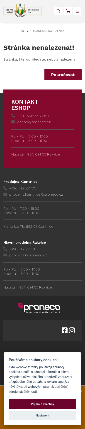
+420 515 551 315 (19, 188)
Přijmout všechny (42, 404)
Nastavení (42, 415)
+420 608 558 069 (30, 116)
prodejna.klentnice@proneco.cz (33, 194)
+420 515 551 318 (19, 249)
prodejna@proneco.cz (25, 255)
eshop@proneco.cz (31, 122)
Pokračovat (63, 74)
